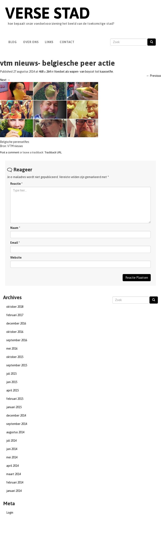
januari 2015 (14, 407)
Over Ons (31, 42)
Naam (14, 228)
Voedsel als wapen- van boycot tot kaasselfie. (84, 71)
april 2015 (12, 390)
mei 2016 (11, 348)
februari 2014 (14, 482)
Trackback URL (53, 152)
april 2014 (12, 465)
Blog (12, 42)
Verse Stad (47, 13)
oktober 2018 (14, 306)
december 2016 (16, 323)
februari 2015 (14, 398)
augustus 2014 (15, 432)
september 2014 (16, 424)
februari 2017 (14, 315)
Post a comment (9, 152)
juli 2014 (11, 440)
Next (5, 80)
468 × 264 (45, 71)
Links (49, 42)
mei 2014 (11, 457)
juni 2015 (11, 382)
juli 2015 (11, 373)
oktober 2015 (14, 357)
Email (14, 242)
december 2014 (16, 415)
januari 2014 (14, 490)
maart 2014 (13, 474)
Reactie (16, 183)
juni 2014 (11, 449)
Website (16, 257)
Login (9, 512)
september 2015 (16, 365)
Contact (67, 42)
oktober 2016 (14, 331)
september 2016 (16, 340)
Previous (153, 75)
